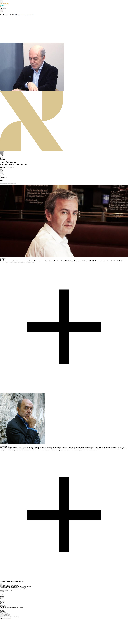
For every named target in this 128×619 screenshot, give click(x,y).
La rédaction (3, 605)
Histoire (2, 597)
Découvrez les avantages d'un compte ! (24, 15)
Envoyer (1, 591)
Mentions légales (4, 609)
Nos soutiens (3, 606)
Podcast (2, 602)
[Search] (6, 590)
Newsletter (2, 611)
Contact (2, 610)
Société (2, 596)
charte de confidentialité (23, 589)
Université (2, 601)
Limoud (1, 600)
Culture (1, 598)
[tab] (2, 183)
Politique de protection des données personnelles (11, 607)
